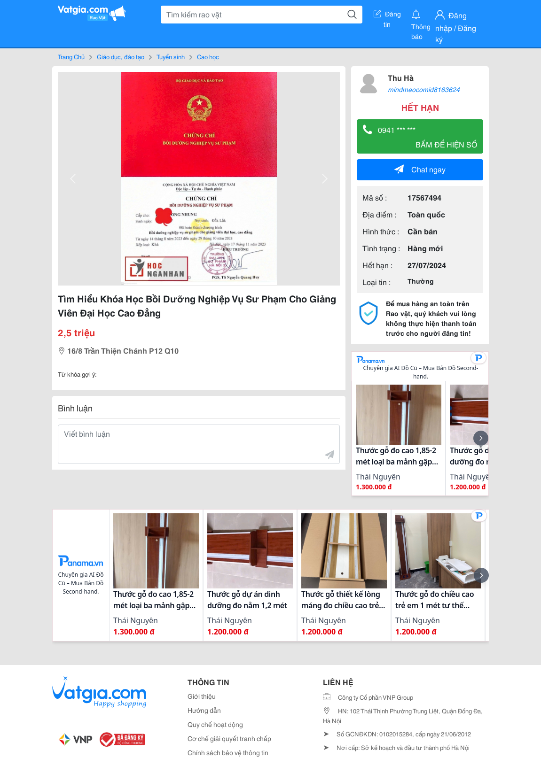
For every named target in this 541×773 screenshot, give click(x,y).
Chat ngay (420, 168)
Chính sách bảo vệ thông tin (228, 752)
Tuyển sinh (171, 56)
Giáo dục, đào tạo (120, 56)
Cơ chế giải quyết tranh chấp (229, 738)
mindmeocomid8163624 (424, 89)
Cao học (208, 56)
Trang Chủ (71, 56)
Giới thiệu (202, 696)
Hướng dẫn (204, 710)
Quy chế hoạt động (215, 724)
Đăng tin (387, 15)
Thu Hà (401, 77)
